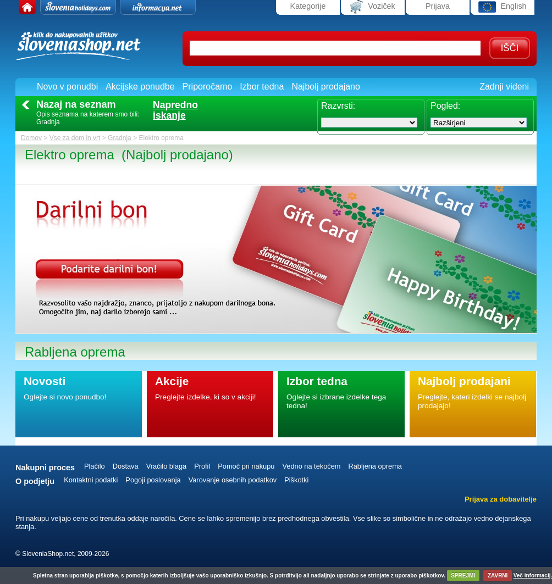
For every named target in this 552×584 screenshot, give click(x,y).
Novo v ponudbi (67, 86)
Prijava (438, 6)
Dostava (126, 466)
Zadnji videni (504, 86)
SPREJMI (463, 575)
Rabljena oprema (374, 466)
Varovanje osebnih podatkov (233, 480)
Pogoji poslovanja (152, 480)
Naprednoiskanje (175, 110)
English (502, 7)
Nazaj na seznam (76, 104)
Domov (31, 138)
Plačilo (94, 466)
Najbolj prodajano (325, 86)
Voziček (372, 7)
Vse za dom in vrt (75, 138)
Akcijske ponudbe (140, 86)
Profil (202, 466)
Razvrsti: (338, 105)
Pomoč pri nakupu (246, 466)
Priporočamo (208, 86)
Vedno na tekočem (311, 466)
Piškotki (296, 480)
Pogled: (445, 105)
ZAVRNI (497, 575)
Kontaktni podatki (91, 480)
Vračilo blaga (166, 466)
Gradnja (119, 138)
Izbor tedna (262, 86)
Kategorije (308, 6)
